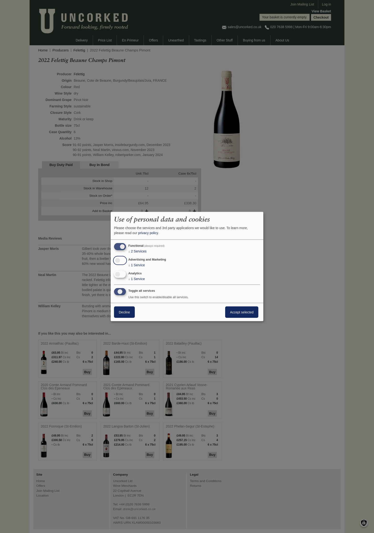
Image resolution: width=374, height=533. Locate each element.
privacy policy (148, 233)
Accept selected (242, 312)
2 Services (137, 251)
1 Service (136, 265)
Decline (124, 312)
